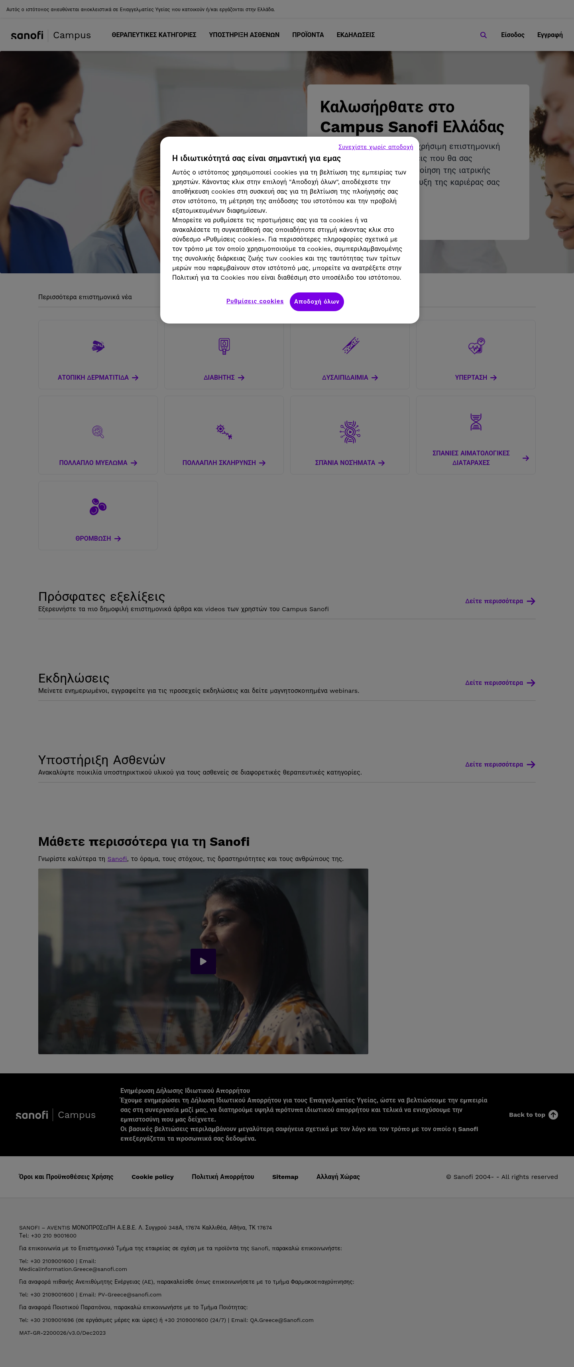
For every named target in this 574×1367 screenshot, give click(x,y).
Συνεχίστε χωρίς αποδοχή (375, 147)
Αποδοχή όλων (317, 301)
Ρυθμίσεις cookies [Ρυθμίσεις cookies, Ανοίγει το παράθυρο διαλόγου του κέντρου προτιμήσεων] (255, 301)
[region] (289, 230)
